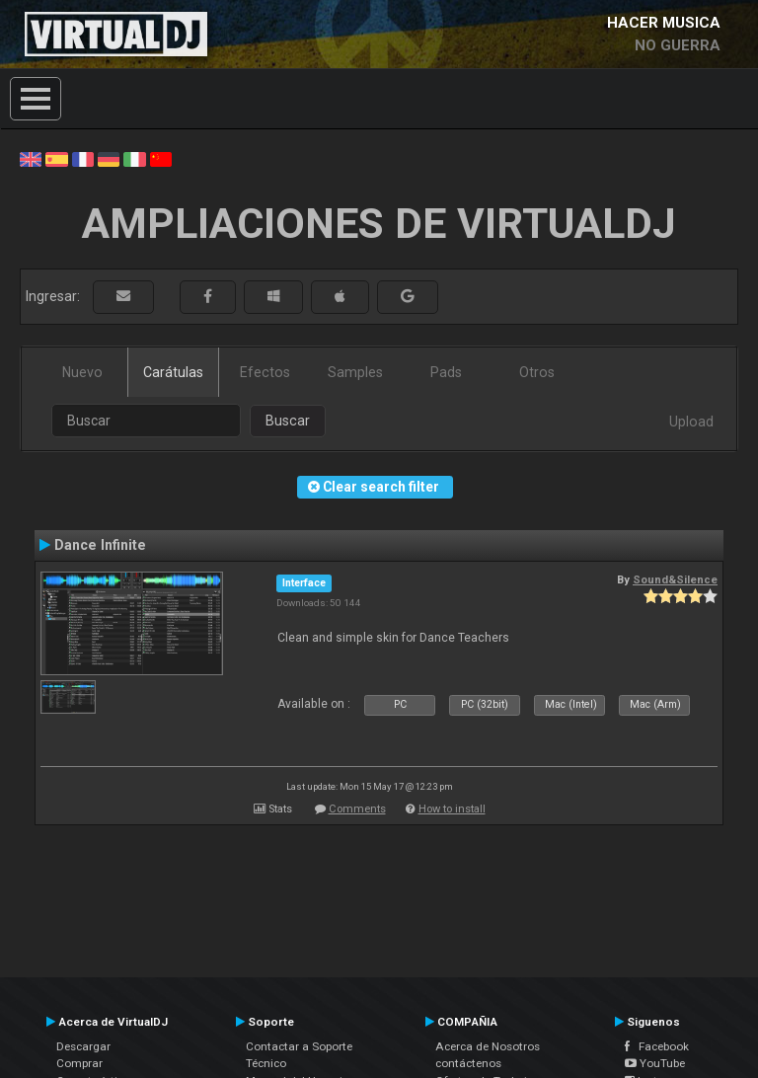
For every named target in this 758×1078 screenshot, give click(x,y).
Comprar (79, 1063)
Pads (446, 372)
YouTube (655, 1063)
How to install (452, 809)
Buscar (287, 420)
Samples (355, 372)
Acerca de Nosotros (487, 1046)
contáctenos (468, 1063)
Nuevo (82, 372)
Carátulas (173, 372)
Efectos (265, 372)
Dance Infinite (100, 545)
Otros (537, 372)
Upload (691, 421)
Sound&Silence (675, 579)
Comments (357, 809)
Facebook (657, 1046)
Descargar (83, 1046)
